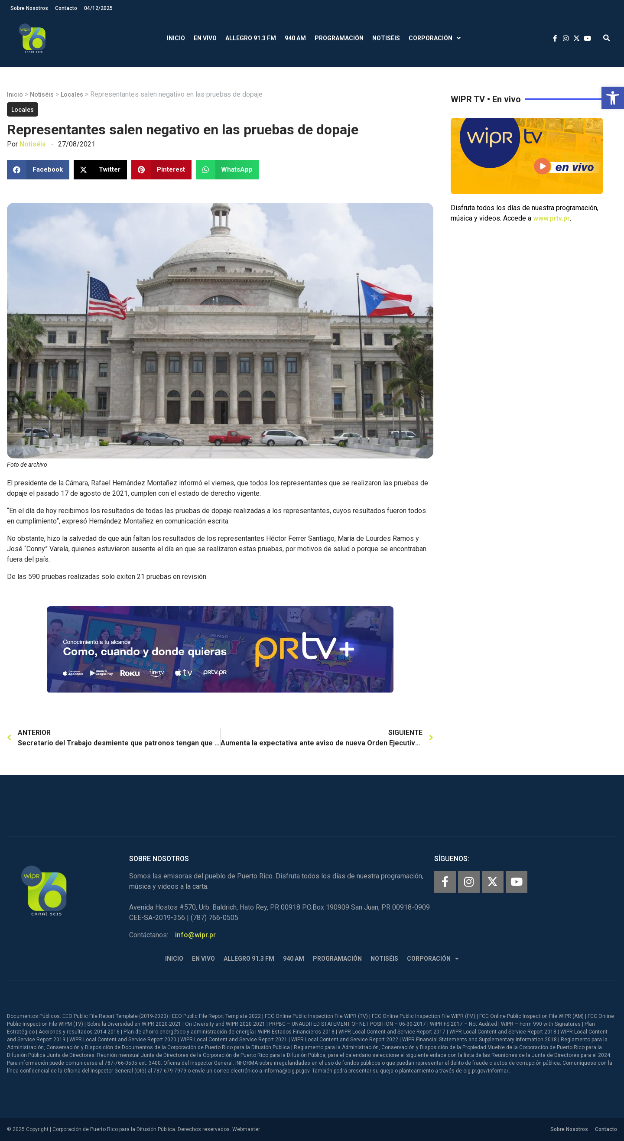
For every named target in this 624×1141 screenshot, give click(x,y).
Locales (72, 94)
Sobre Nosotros (29, 8)
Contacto (66, 8)
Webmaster (246, 1129)
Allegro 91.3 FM (250, 38)
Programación (339, 38)
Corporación (435, 38)
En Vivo (205, 38)
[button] (612, 98)
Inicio (176, 38)
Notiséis (386, 38)
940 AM (295, 38)
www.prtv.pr (551, 218)
